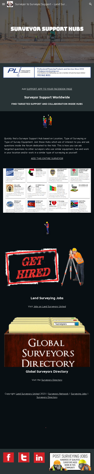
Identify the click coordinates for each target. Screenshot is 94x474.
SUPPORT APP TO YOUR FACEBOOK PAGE (49, 89)
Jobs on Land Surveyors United (50, 306)
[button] (3, 4)
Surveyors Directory (51, 380)
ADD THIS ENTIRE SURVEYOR (47, 158)
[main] (47, 31)
